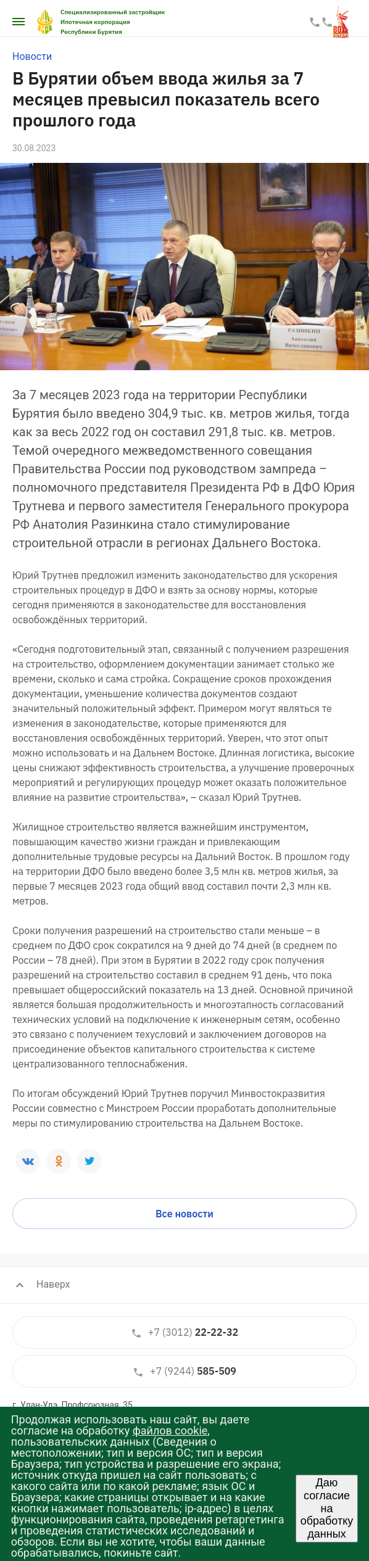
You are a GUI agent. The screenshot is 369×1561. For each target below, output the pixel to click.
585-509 (184, 1371)
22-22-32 (184, 1332)
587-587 (327, 22)
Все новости (184, 1213)
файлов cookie (170, 1430)
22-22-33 (315, 22)
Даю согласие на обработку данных (327, 1508)
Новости (32, 56)
